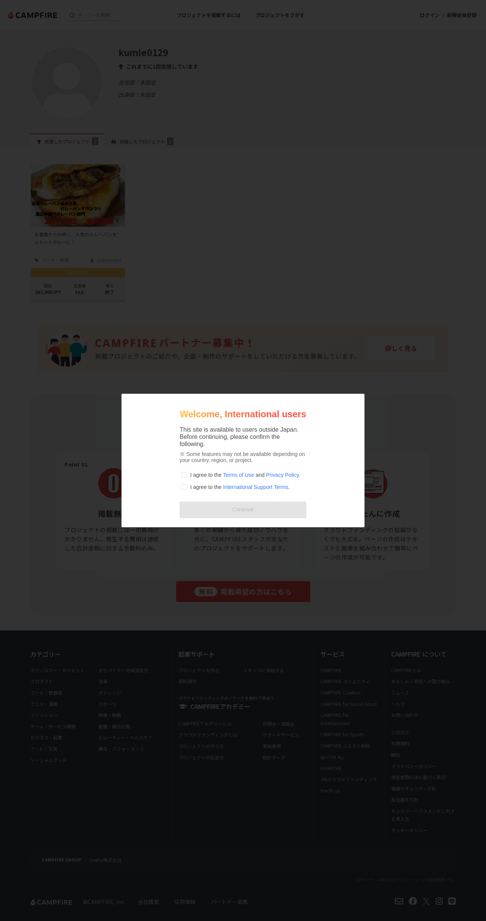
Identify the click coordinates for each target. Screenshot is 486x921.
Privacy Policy (282, 475)
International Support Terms (255, 487)
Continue (243, 509)
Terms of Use (238, 475)
